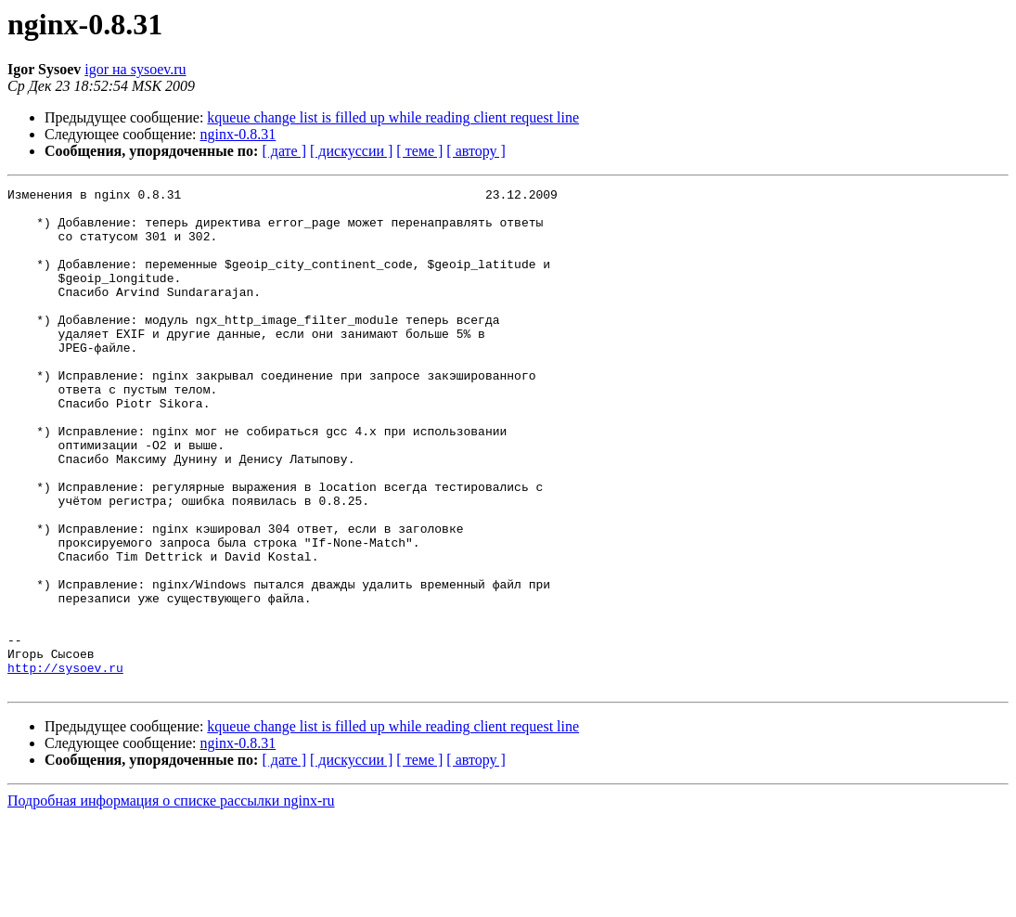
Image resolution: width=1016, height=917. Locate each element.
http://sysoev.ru (65, 764)
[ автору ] (475, 151)
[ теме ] (419, 151)
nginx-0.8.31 (238, 134)
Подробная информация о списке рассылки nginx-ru (171, 901)
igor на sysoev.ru (135, 69)
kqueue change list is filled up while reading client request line (393, 117)
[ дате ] (284, 151)
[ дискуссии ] (351, 151)
